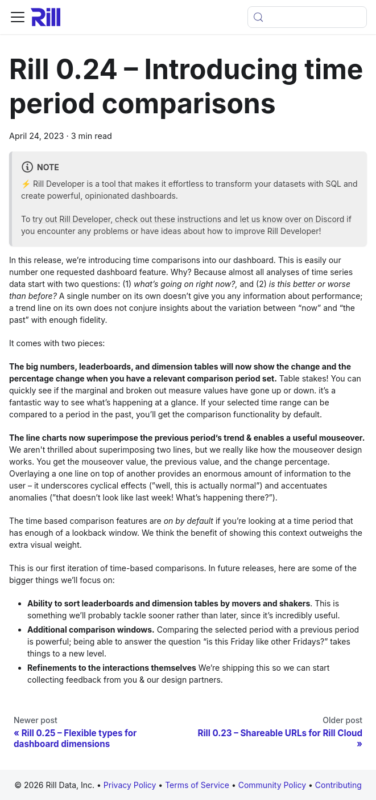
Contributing (338, 785)
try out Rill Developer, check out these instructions (126, 219)
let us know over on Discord (292, 219)
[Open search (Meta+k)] (307, 17)
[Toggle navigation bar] (17, 17)
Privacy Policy (130, 785)
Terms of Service (198, 785)
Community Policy (273, 785)
